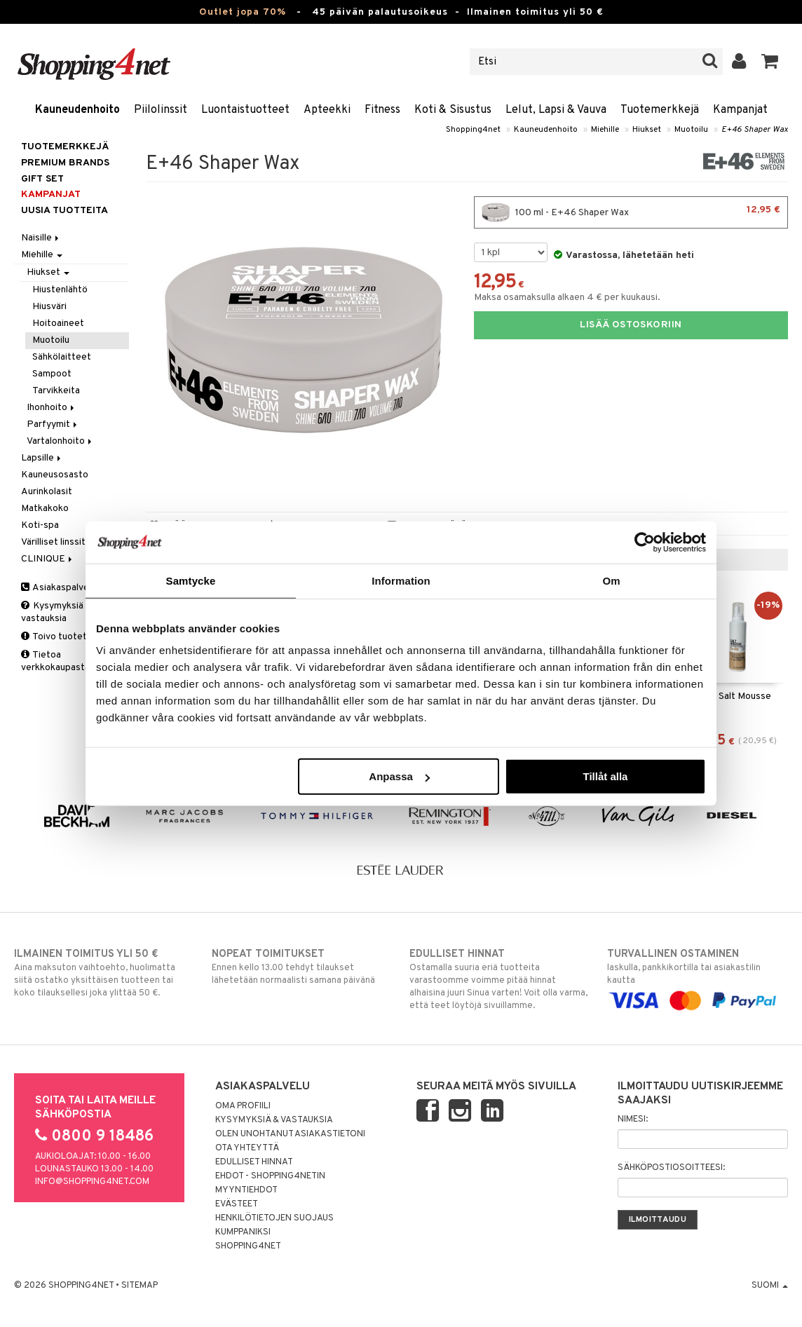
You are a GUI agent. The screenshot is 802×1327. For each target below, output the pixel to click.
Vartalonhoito (60, 441)
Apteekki (327, 110)
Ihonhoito (51, 408)
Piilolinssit (160, 110)
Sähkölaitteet (61, 357)
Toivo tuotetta (58, 637)
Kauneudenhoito (77, 110)
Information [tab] (401, 580)
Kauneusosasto (54, 475)
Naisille (41, 238)
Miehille (605, 129)
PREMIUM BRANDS (65, 163)
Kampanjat (740, 110)
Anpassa (399, 776)
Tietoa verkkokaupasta (55, 661)
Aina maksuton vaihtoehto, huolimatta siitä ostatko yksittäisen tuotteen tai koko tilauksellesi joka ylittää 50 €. (104, 973)
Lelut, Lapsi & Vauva (555, 110)
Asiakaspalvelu (58, 588)
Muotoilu (691, 129)
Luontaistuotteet (245, 110)
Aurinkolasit (46, 492)
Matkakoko (45, 509)
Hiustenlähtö (60, 290)
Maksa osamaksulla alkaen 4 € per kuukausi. (567, 298)
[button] (770, 61)
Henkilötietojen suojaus (274, 1218)
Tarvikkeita (56, 391)
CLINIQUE (47, 559)
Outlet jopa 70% (242, 12)
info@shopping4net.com (92, 1182)
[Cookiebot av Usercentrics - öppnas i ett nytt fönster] (644, 541)
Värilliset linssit (53, 542)
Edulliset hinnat (254, 1162)
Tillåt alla (605, 776)
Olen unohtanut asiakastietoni (290, 1134)
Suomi (770, 1285)
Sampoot (52, 374)
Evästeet (236, 1204)
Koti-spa (40, 525)
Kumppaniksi (243, 1232)
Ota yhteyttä (247, 1148)
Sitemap (139, 1285)
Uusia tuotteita (64, 211)
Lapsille (42, 458)
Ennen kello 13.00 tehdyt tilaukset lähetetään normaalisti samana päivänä (302, 966)
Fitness (382, 110)
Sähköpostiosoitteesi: (671, 1167)
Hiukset (646, 129)
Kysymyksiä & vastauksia (57, 612)
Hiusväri (49, 307)
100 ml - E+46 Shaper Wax (631, 212)
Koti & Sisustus (452, 110)
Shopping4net (473, 129)
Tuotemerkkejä (659, 110)
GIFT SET (42, 179)
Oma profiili (243, 1106)
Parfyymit (53, 424)
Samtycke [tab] (191, 580)
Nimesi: (633, 1119)
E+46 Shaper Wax (754, 129)
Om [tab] (611, 580)
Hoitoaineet (58, 323)
